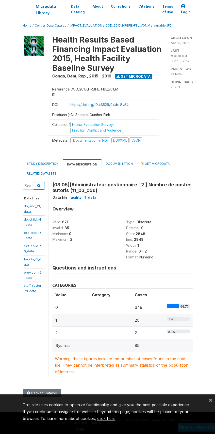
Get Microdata (133, 76)
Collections (121, 6)
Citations (146, 6)
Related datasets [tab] (42, 173)
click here (106, 418)
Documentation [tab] (119, 163)
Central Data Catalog (50, 25)
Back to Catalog (42, 393)
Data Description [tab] (82, 164)
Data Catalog (78, 9)
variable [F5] (163, 25)
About (98, 6)
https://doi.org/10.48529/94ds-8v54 (99, 105)
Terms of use (167, 9)
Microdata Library (46, 9)
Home (27, 25)
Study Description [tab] (43, 163)
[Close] (211, 400)
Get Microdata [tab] (155, 163)
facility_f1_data (82, 197)
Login (186, 9)
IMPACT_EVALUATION (86, 25)
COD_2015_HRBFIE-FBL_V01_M (127, 25)
